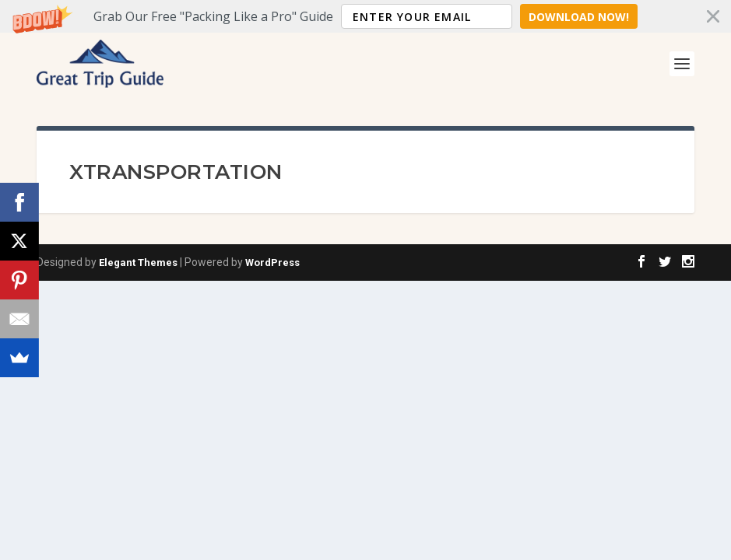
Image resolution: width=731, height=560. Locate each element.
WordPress (272, 262)
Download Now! (579, 16)
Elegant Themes (138, 262)
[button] (365, 16)
